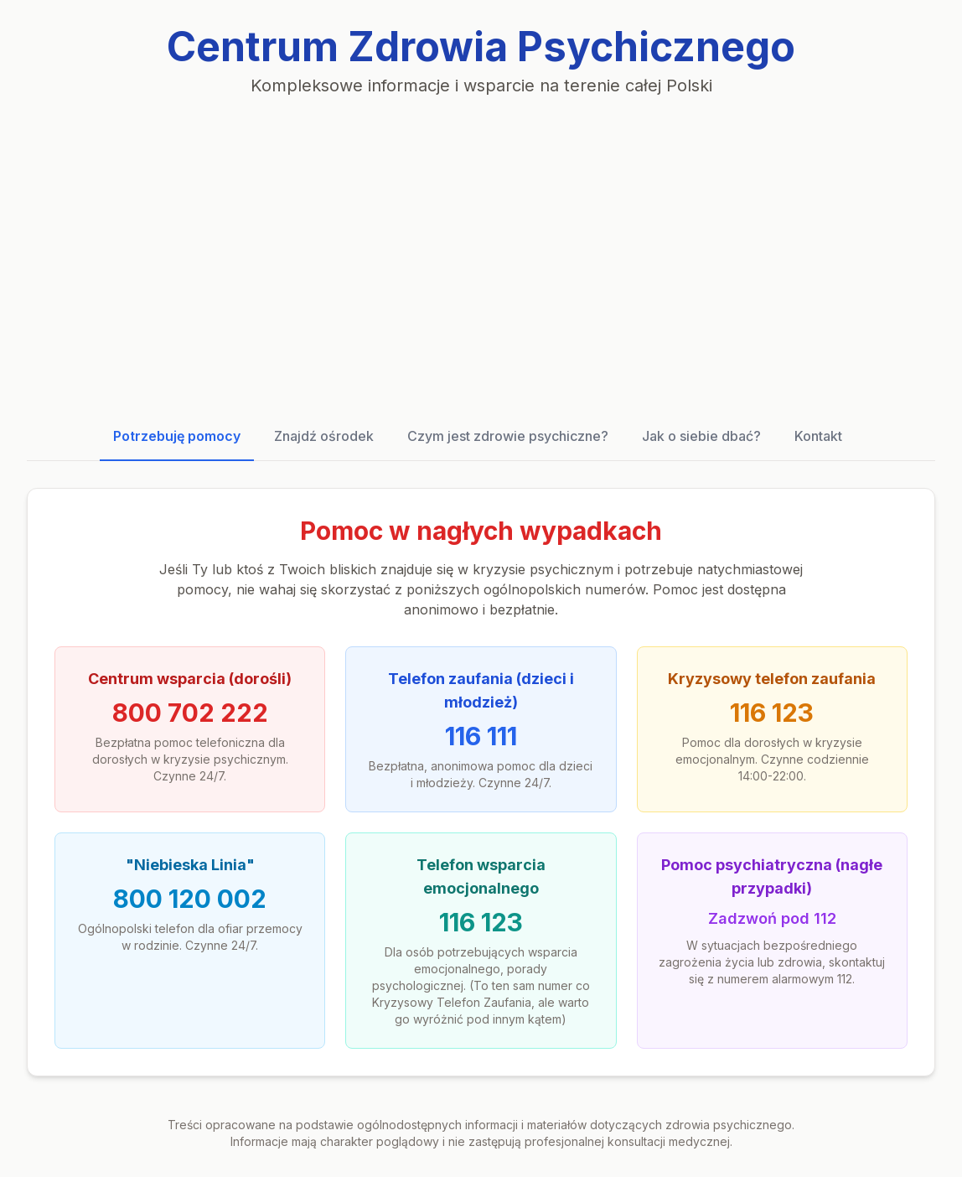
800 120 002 (189, 899)
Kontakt (818, 436)
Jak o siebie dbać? (701, 436)
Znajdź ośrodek (324, 436)
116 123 (772, 712)
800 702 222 (190, 712)
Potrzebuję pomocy (176, 436)
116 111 (481, 736)
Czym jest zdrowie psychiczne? (507, 436)
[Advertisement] (481, 254)
